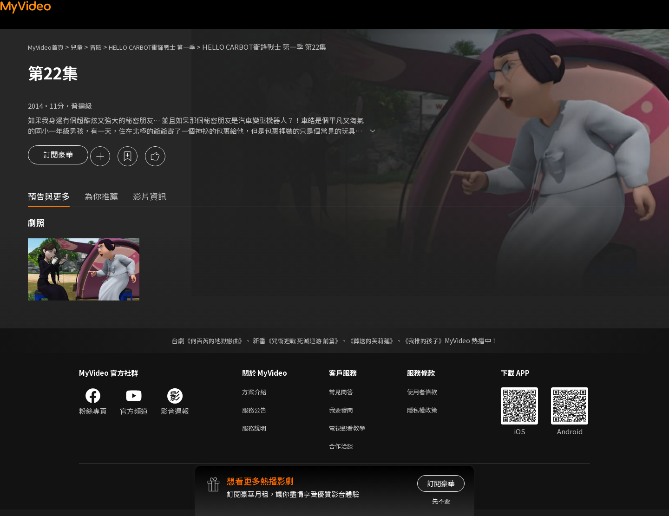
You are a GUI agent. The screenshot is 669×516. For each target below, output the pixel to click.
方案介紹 (256, 393)
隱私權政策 (430, 413)
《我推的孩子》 (430, 341)
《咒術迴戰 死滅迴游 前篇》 (302, 341)
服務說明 (256, 432)
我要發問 (343, 413)
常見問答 (343, 393)
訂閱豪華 (58, 157)
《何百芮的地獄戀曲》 (208, 341)
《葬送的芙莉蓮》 (375, 341)
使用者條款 (430, 393)
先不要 (441, 500)
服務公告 (256, 413)
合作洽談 (343, 452)
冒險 (105, 47)
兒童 (84, 47)
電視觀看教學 (350, 432)
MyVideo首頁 (49, 47)
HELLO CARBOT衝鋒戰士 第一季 (169, 47)
